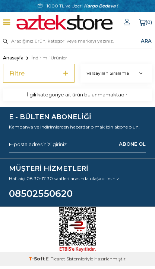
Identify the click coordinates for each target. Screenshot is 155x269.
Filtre (38, 73)
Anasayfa (13, 58)
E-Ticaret (55, 259)
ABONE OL (132, 144)
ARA (146, 41)
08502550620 (41, 193)
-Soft (37, 259)
